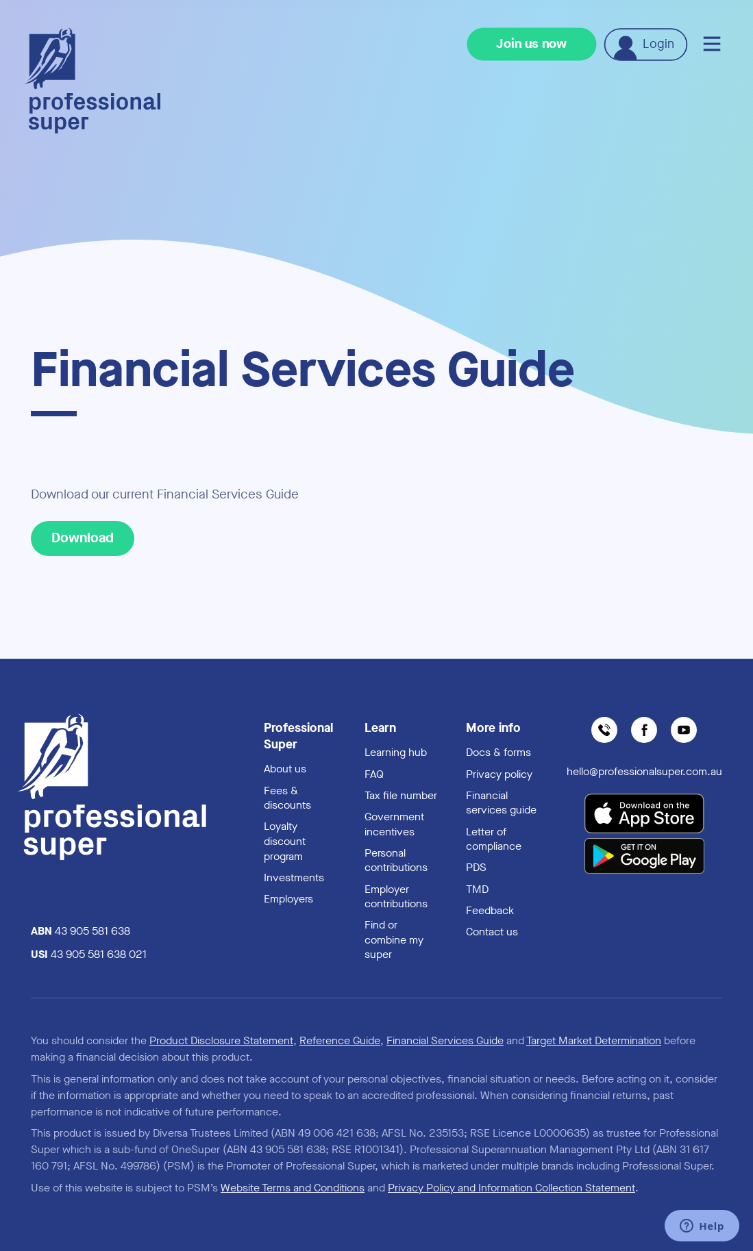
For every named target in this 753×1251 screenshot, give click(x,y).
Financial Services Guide (445, 1040)
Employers (288, 899)
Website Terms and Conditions (293, 1187)
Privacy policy (499, 774)
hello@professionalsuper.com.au (644, 771)
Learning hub (396, 752)
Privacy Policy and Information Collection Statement (511, 1187)
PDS (476, 867)
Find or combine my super (394, 939)
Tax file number (401, 795)
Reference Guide (339, 1040)
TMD (477, 889)
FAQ (374, 774)
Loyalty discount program (285, 841)
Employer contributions (396, 896)
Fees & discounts (287, 798)
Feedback (490, 910)
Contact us (492, 931)
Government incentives (394, 824)
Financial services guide (501, 803)
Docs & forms (498, 752)
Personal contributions (396, 860)
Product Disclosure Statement (221, 1040)
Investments (294, 877)
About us (285, 768)
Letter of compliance (493, 839)
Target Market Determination (593, 1040)
